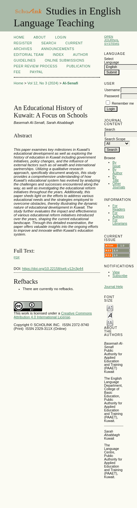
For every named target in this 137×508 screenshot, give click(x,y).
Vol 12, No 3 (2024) (42, 83)
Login (60, 37)
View (116, 272)
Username (112, 90)
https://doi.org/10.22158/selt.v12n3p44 (52, 269)
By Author (118, 171)
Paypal (36, 72)
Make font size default (110, 315)
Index (58, 54)
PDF (17, 257)
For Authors (118, 214)
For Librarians (120, 221)
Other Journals (119, 185)
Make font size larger (110, 322)
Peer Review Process (36, 66)
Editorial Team (29, 54)
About (39, 37)
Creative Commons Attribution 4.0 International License (53, 315)
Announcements (57, 49)
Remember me (123, 103)
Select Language (111, 60)
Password (112, 96)
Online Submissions (64, 60)
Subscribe (120, 276)
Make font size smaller (110, 307)
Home (19, 37)
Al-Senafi (70, 83)
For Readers (119, 207)
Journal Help (113, 286)
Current (74, 43)
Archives (23, 49)
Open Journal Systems (111, 40)
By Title (116, 178)
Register (23, 43)
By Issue (117, 164)
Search (48, 43)
